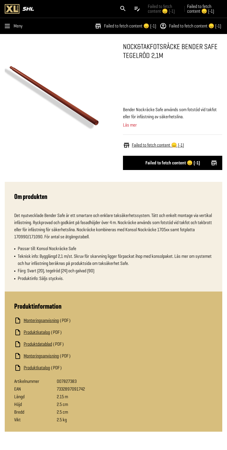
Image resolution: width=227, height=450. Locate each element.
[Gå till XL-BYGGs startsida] (58, 9)
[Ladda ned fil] (73, 320)
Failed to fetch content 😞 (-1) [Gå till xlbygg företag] (161, 8)
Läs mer (130, 125)
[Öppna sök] (123, 9)
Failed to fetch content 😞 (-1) (125, 26)
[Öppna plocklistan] (137, 9)
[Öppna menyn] (15, 26)
